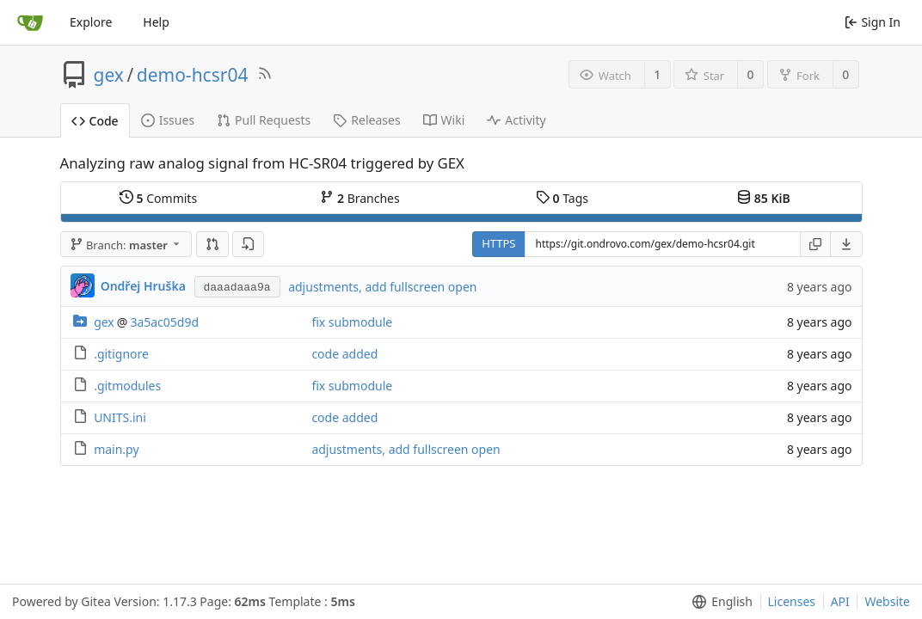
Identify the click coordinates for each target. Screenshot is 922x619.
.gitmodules (127, 385)
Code (95, 121)
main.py (116, 449)
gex (109, 74)
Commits (158, 198)
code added (344, 354)
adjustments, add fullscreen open (382, 287)
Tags (562, 198)
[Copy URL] (815, 244)
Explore (91, 22)
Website (887, 601)
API (840, 601)
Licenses (792, 601)
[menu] (847, 244)
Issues (167, 120)
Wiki (444, 120)
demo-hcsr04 (193, 74)
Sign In (872, 22)
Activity (516, 120)
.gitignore (121, 354)
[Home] (30, 22)
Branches (359, 198)
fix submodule (351, 322)
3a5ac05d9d (164, 322)
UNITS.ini (120, 417)
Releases (366, 120)
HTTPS (498, 243)
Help (156, 22)
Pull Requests (263, 120)
